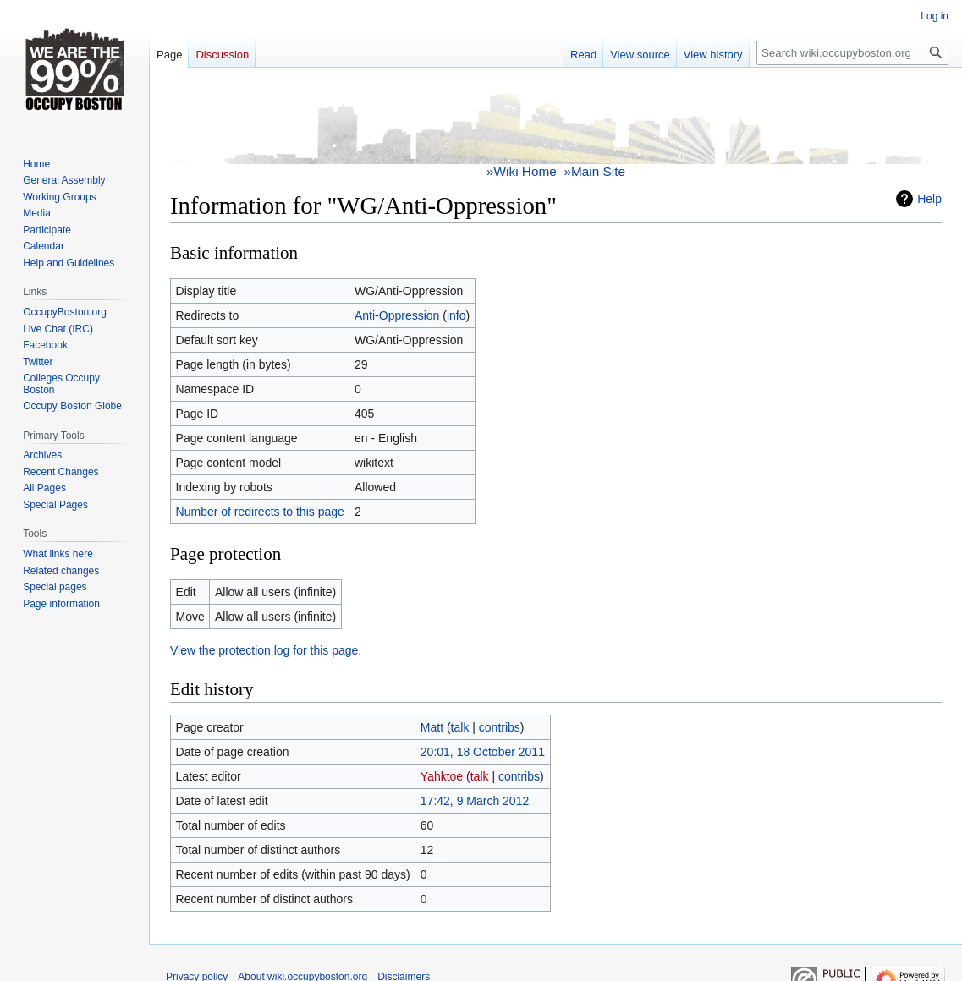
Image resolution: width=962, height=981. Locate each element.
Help (929, 199)
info (456, 315)
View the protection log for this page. (265, 650)
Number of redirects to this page (260, 511)
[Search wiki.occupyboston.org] (852, 53)
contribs (499, 727)
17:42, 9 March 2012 (475, 801)
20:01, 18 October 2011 (483, 752)
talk (460, 727)
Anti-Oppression (397, 315)
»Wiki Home (521, 171)
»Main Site (594, 171)
